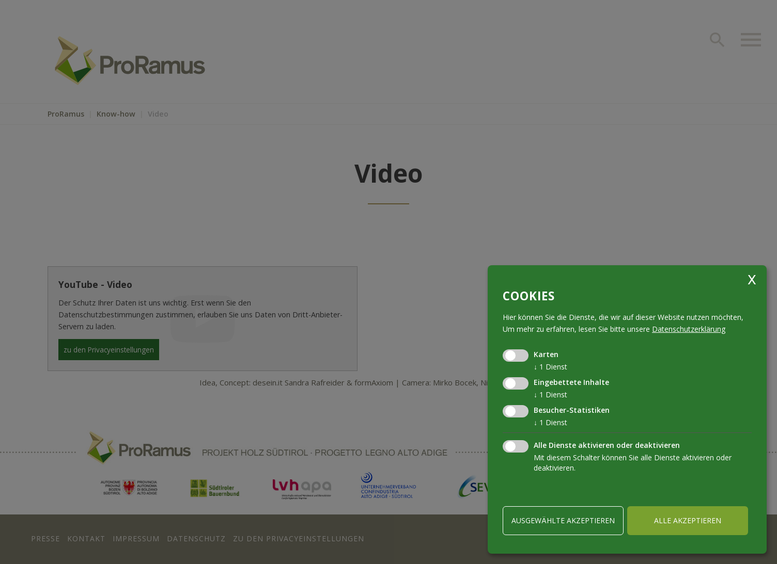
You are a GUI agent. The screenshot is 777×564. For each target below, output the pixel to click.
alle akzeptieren (687, 520)
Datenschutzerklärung (688, 329)
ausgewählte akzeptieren (563, 520)
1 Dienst (550, 367)
